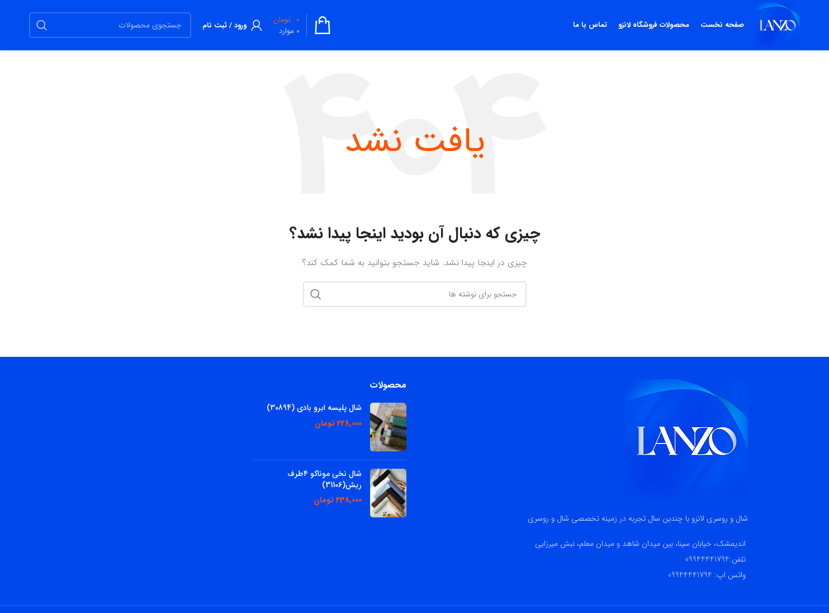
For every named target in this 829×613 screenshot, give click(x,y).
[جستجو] (110, 25)
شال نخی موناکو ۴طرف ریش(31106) (324, 480)
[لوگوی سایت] (777, 24)
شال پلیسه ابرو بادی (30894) (314, 408)
